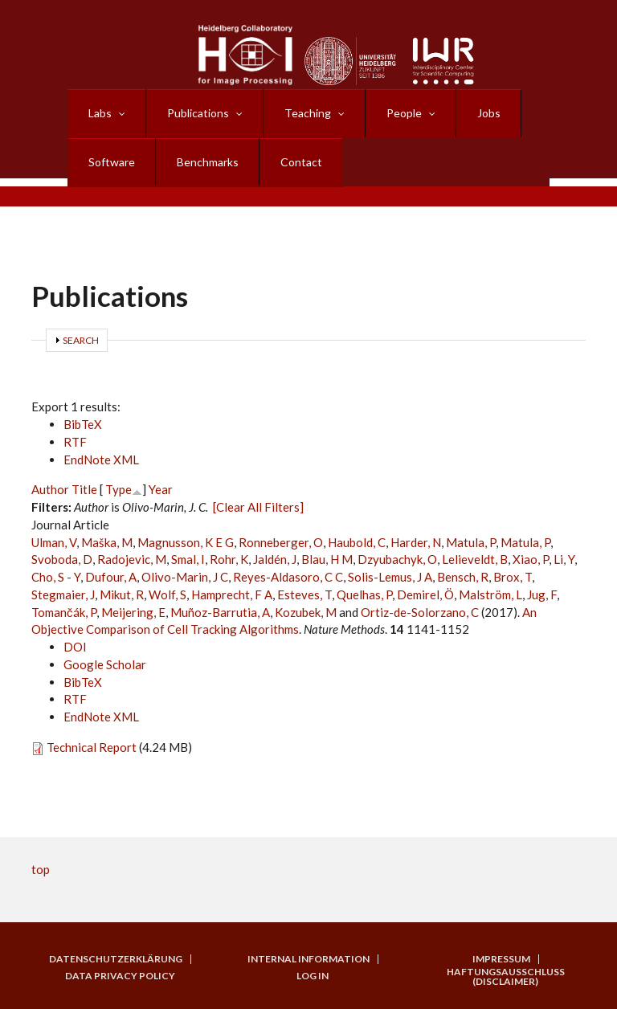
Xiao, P (531, 559)
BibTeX (82, 424)
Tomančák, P (63, 612)
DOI (75, 646)
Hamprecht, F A (231, 594)
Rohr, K (229, 559)
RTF (75, 442)
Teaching (307, 113)
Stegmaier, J (63, 594)
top (40, 869)
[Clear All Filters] (258, 507)
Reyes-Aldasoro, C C (288, 577)
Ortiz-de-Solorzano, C (420, 612)
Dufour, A (111, 577)
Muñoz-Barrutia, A (220, 612)
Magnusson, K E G (185, 542)
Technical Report (92, 747)
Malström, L (490, 594)
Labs (100, 113)
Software (111, 162)
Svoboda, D (61, 559)
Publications (198, 113)
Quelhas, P (364, 594)
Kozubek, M (306, 612)
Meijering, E (133, 612)
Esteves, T (304, 594)
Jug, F (542, 594)
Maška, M (107, 542)
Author (50, 489)
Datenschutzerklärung (115, 959)
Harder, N (415, 542)
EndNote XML (101, 459)
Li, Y (564, 559)
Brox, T (512, 577)
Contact (301, 162)
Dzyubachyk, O (397, 559)
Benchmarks (208, 162)
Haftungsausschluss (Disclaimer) (506, 977)
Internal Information (308, 959)
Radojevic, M (131, 559)
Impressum (501, 959)
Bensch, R (462, 577)
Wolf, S (167, 594)
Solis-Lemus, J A (390, 577)
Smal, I (188, 559)
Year (161, 489)
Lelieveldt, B (475, 559)
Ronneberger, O (281, 542)
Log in (312, 976)
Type (118, 489)
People (404, 113)
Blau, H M (327, 559)
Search (81, 340)
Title (84, 489)
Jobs (489, 113)
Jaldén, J (274, 559)
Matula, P (471, 542)
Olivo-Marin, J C (184, 577)
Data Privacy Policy (120, 976)
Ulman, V (53, 542)
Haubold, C (357, 542)
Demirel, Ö (425, 594)
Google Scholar (104, 664)
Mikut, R (122, 594)
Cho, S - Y (55, 577)
